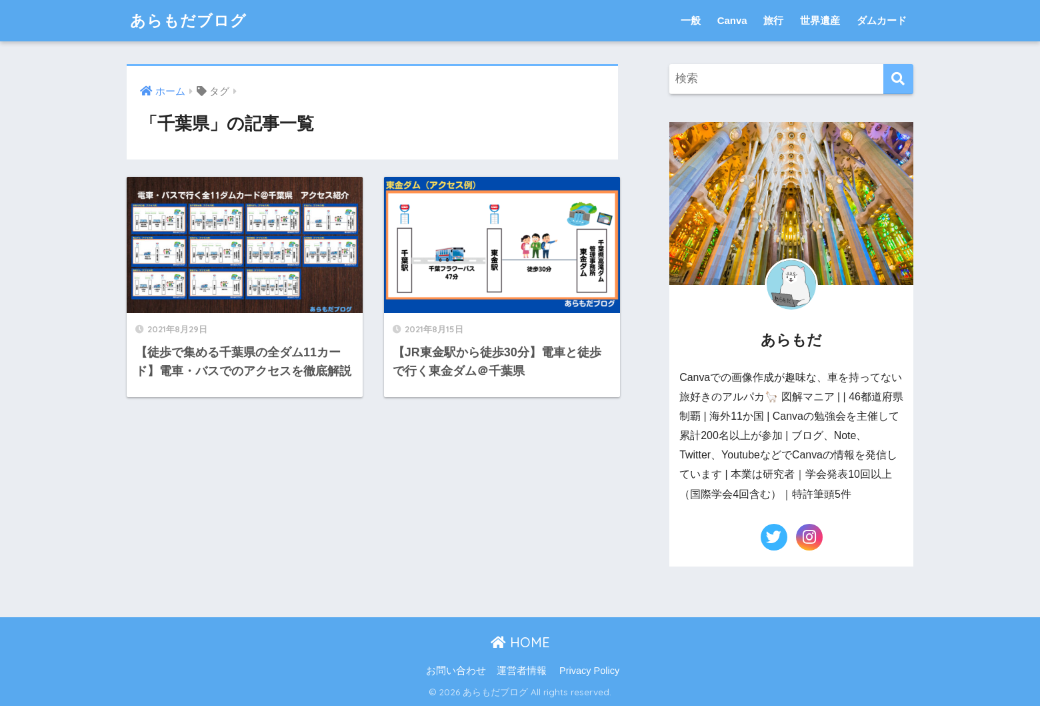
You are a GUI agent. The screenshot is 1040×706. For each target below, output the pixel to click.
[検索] (898, 79)
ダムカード (882, 20)
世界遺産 (820, 20)
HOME (520, 642)
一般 (691, 20)
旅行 (773, 20)
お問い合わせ (456, 670)
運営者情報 (522, 670)
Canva (732, 20)
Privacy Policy (589, 670)
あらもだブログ (188, 20)
